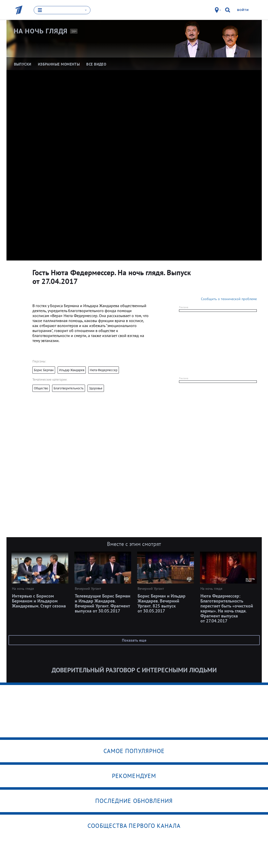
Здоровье (95, 388)
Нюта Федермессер (103, 370)
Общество (41, 388)
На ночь (41, 31)
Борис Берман (44, 370)
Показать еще (134, 640)
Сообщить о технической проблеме (229, 299)
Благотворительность (69, 388)
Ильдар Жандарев (71, 370)
